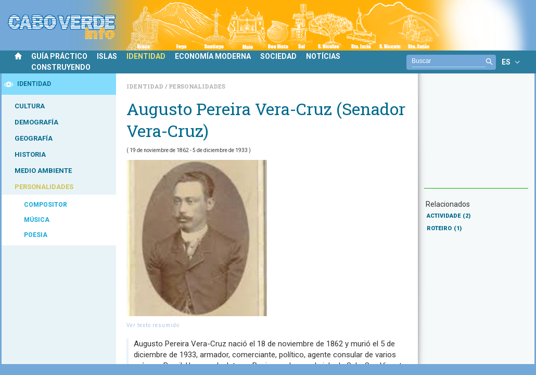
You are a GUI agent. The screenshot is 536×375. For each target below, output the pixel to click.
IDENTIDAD (145, 56)
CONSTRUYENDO (61, 67)
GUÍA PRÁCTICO (59, 56)
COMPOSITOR (45, 204)
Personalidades (197, 86)
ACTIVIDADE (448, 216)
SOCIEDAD (278, 56)
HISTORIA (30, 154)
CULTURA (30, 106)
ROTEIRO (444, 228)
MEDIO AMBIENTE (43, 170)
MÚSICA (36, 219)
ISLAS (107, 56)
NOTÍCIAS (323, 56)
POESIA (35, 235)
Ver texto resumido (153, 325)
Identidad (145, 86)
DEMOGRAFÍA (36, 122)
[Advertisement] (476, 136)
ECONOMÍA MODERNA (213, 56)
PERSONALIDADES (44, 187)
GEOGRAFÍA (34, 138)
